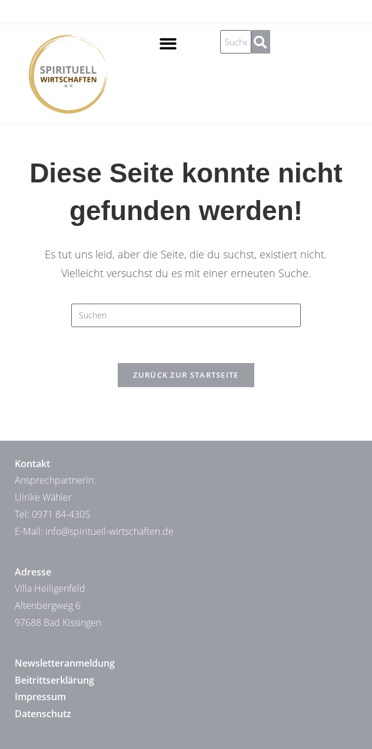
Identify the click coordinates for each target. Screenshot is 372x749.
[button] (168, 44)
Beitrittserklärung (54, 680)
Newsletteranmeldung (65, 663)
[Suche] (260, 42)
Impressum (40, 696)
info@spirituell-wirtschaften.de (109, 531)
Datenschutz (43, 713)
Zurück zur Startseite (185, 374)
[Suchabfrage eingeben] (186, 315)
